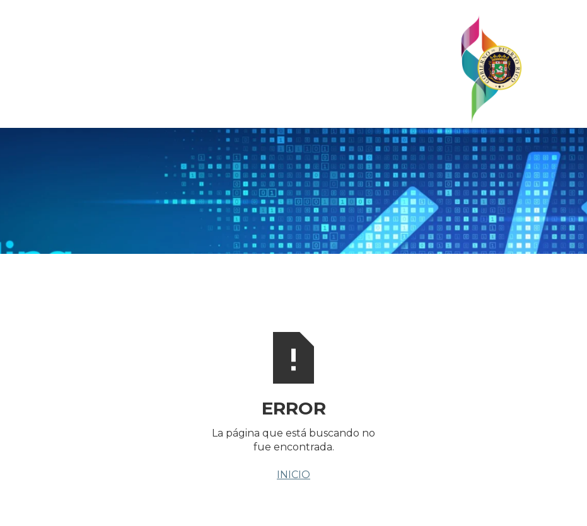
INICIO (293, 475)
